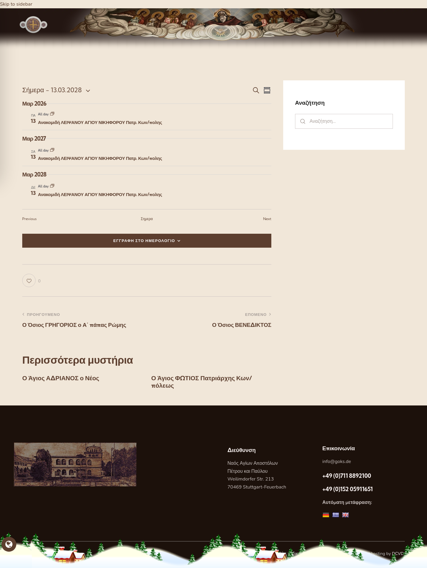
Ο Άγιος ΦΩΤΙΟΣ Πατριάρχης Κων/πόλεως (208, 383)
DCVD (398, 556)
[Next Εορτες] (267, 219)
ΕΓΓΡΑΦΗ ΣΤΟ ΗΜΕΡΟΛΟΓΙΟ (144, 240)
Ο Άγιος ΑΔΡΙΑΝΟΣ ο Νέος (66, 378)
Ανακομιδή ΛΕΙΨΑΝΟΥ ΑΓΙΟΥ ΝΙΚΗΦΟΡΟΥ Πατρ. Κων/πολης (100, 122)
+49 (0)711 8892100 (346, 477)
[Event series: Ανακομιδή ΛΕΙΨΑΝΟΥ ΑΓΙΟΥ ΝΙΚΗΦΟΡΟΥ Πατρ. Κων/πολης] (52, 114)
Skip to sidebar (17, 4)
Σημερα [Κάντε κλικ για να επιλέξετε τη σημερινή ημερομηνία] (147, 219)
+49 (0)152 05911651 (347, 491)
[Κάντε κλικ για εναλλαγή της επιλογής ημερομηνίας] (52, 90)
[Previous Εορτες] (29, 219)
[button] (31, 280)
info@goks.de (336, 464)
